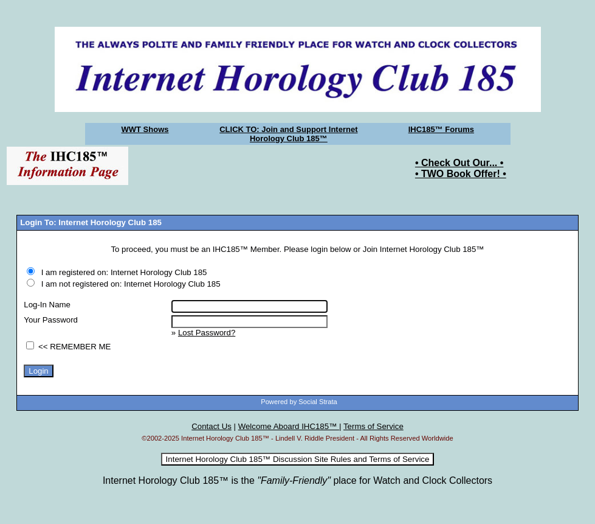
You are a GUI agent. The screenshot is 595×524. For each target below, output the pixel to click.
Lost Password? (206, 332)
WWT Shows (145, 129)
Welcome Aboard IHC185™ (288, 426)
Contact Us (211, 426)
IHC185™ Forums (441, 129)
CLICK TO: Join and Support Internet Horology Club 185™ (288, 134)
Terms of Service (373, 426)
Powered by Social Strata (299, 401)
